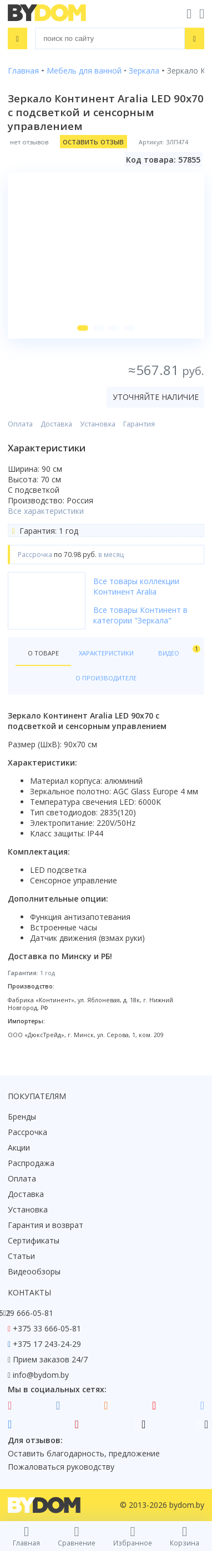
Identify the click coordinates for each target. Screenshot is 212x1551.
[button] (82, 328)
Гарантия (139, 424)
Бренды (22, 1116)
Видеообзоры (34, 1271)
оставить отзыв (93, 141)
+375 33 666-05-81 (47, 1328)
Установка (97, 424)
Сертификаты (33, 1240)
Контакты (29, 1292)
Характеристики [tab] (106, 653)
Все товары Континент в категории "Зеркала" (140, 615)
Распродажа (31, 1163)
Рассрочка (27, 1132)
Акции (19, 1147)
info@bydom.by (41, 1375)
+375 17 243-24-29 (47, 1344)
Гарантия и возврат (45, 1225)
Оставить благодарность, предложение (84, 1453)
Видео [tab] (177, 650)
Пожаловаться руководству (61, 1466)
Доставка (56, 424)
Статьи (21, 1256)
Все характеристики (46, 511)
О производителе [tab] (106, 678)
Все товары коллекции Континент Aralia (136, 586)
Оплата (20, 424)
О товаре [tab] (43, 653)
